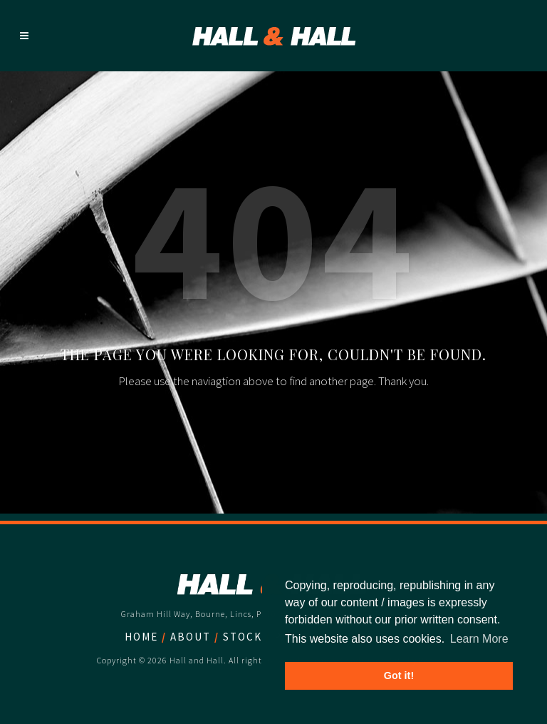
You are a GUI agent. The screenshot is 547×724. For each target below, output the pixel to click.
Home (141, 636)
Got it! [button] (399, 675)
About (190, 636)
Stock (242, 636)
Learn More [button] (479, 639)
